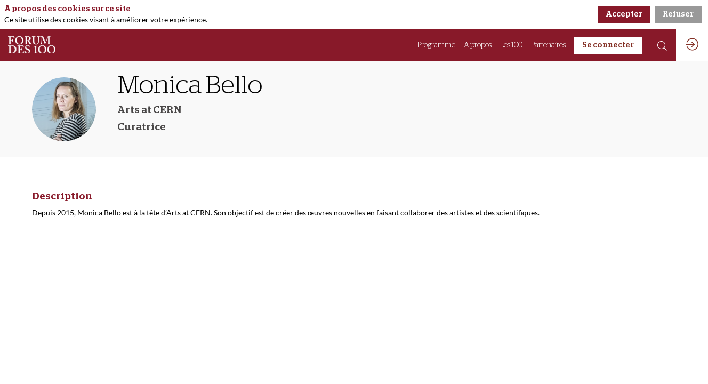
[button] (608, 45)
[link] (436, 45)
